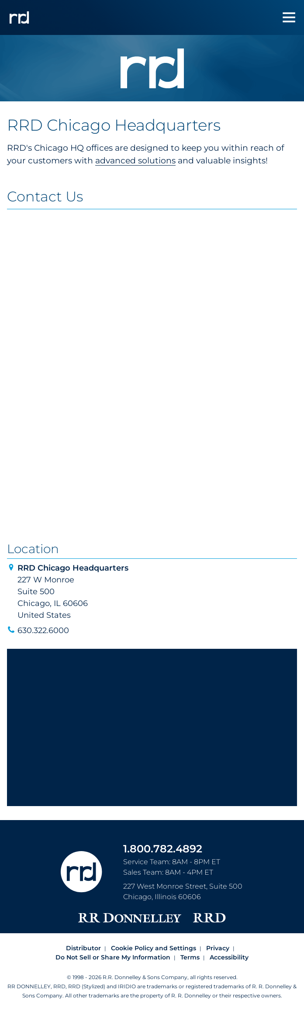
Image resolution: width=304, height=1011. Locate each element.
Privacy (217, 948)
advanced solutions (135, 161)
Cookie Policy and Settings (153, 948)
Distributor (83, 948)
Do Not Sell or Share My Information (112, 957)
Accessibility (229, 957)
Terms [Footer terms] (190, 957)
